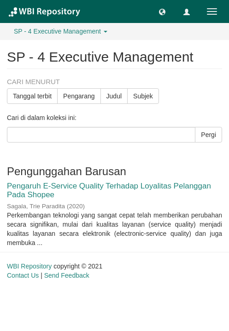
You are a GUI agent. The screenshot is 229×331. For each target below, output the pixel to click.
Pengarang (79, 96)
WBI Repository (29, 266)
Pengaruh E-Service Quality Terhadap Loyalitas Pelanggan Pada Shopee (109, 190)
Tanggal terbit (32, 96)
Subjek (143, 96)
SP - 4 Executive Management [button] (60, 31)
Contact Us (23, 275)
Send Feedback (66, 275)
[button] (162, 11)
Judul (114, 96)
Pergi (208, 134)
